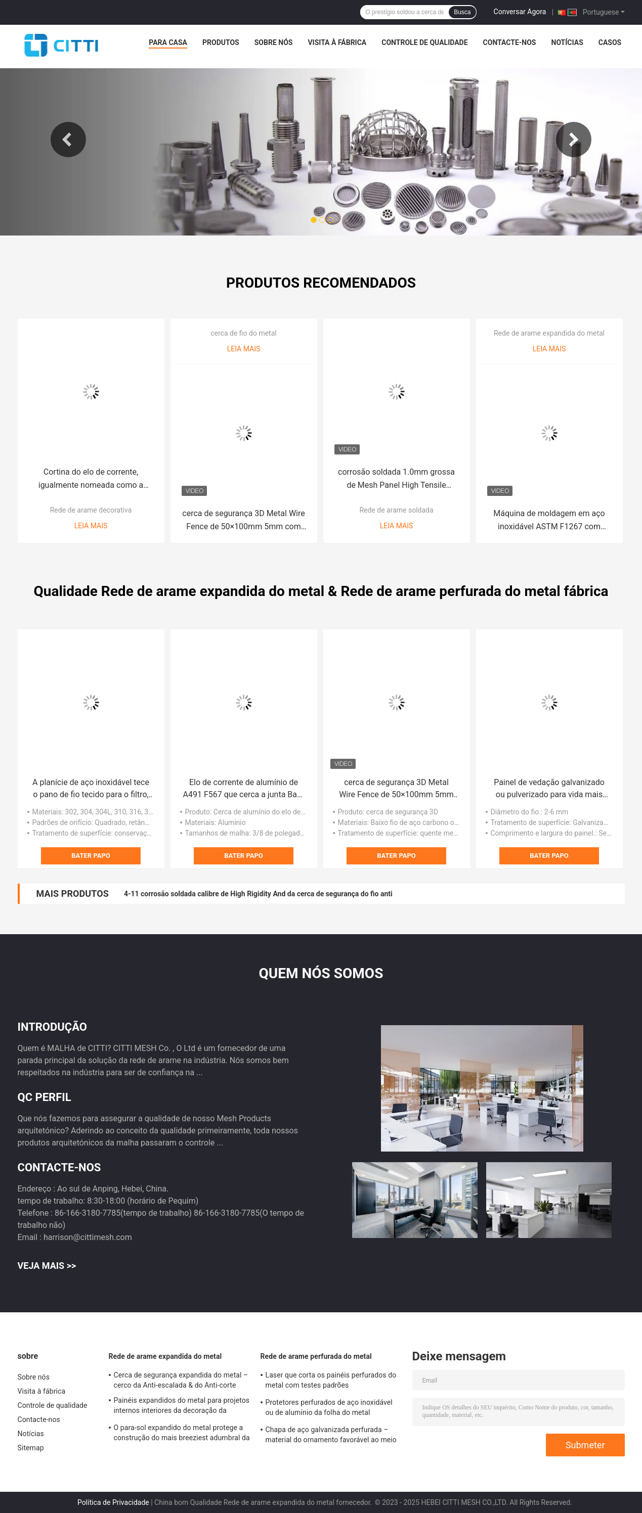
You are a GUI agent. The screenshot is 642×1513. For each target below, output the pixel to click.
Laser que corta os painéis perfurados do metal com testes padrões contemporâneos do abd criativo (331, 1381)
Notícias (567, 42)
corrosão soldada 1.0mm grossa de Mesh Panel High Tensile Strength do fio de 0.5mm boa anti (396, 479)
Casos (609, 42)
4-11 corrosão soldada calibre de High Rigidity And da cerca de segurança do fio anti (258, 894)
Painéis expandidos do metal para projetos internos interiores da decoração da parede (182, 1406)
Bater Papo (90, 855)
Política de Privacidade (113, 1502)
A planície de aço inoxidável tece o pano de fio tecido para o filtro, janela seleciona (90, 789)
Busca (462, 12)
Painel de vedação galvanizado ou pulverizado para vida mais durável (549, 789)
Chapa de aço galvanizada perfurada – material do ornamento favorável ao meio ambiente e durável (331, 1436)
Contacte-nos (509, 42)
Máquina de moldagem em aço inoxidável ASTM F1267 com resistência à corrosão (549, 521)
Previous (68, 139)
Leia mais (91, 526)
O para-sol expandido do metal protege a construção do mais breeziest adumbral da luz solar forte (182, 1434)
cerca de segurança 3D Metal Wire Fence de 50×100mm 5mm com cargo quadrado (243, 521)
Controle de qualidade (424, 42)
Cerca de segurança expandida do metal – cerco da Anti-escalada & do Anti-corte (181, 1380)
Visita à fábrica (337, 42)
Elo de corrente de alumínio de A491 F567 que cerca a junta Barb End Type (244, 789)
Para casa (168, 42)
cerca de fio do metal (243, 333)
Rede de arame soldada (396, 510)
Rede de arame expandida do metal (549, 333)
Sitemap (31, 1448)
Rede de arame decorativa (91, 510)
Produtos (220, 42)
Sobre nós (273, 42)
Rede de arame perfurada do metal (316, 1356)
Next (573, 139)
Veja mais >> (47, 1265)
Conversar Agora (520, 12)
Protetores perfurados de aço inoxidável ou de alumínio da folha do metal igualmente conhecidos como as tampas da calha (331, 1408)
